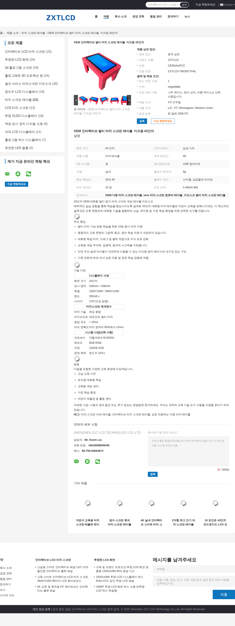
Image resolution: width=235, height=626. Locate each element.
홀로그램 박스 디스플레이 (23, 140)
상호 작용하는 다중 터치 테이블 (171, 414)
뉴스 (187, 16)
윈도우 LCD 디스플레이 (21, 91)
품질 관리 (156, 16)
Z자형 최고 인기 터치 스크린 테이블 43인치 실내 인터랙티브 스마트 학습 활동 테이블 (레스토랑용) (183, 522)
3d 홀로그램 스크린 (18, 67)
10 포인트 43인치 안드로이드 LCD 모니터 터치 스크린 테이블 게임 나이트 (215, 522)
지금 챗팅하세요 (205, 4)
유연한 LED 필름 (16, 148)
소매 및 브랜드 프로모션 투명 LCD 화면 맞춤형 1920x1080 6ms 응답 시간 (122, 569)
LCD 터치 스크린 (17, 107)
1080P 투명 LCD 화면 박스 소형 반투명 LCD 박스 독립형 (120, 588)
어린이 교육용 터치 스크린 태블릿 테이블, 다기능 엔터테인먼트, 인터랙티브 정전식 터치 (87, 522)
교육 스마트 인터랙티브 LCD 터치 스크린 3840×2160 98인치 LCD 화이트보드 (62, 578)
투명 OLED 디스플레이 (21, 115)
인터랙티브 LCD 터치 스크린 (25, 51)
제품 (106, 16)
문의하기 (173, 16)
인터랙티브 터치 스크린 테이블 (131, 414)
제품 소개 (12, 32)
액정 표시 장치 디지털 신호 (24, 123)
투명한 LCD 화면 (17, 59)
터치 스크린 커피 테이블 (96, 414)
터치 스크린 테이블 (33, 32)
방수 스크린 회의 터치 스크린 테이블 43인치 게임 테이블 (119, 522)
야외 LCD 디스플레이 (20, 131)
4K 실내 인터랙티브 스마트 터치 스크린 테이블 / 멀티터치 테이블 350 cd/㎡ (151, 522)
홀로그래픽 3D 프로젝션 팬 (24, 75)
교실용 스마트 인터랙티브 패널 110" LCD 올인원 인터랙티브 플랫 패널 (62, 569)
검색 (184, 4)
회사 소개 (121, 16)
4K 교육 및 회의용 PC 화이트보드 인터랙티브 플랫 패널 (62, 588)
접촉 (142, 121)
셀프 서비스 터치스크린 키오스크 (28, 83)
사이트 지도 (7, 595)
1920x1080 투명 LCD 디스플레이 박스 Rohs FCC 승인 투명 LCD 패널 (119, 578)
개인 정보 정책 (42, 609)
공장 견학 (138, 16)
